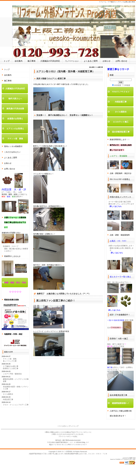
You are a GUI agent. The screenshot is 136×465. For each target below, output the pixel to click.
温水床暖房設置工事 (121, 132)
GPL (130, 459)
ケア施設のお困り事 (10, 366)
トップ (7, 61)
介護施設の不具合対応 (50, 61)
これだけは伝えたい (12, 152)
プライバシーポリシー (82, 432)
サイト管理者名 (67, 451)
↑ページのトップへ (65, 426)
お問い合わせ (121, 61)
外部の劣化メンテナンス (120, 197)
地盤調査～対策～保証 (13, 334)
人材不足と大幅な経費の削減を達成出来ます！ (121, 413)
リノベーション (72, 61)
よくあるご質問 (90, 61)
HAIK (130, 458)
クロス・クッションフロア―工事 (16, 405)
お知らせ (106, 61)
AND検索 (116, 85)
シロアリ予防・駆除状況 (12, 374)
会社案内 (18, 61)
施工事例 (31, 61)
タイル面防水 (8, 394)
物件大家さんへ (15, 99)
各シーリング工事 (10, 361)
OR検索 (126, 85)
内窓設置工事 (8, 399)
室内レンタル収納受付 (13, 146)
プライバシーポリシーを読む (68, 436)
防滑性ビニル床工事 (10, 368)
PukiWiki (118, 459)
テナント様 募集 (15, 139)
